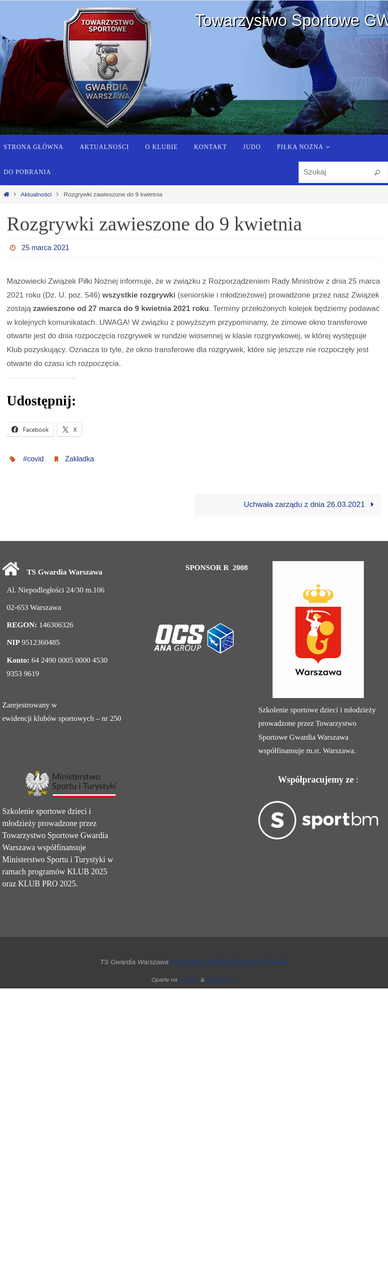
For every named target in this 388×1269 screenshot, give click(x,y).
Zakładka (79, 459)
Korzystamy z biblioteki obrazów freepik (229, 962)
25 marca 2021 (45, 247)
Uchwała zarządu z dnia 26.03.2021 (311, 504)
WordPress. (221, 979)
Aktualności (36, 194)
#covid (33, 459)
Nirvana (189, 979)
